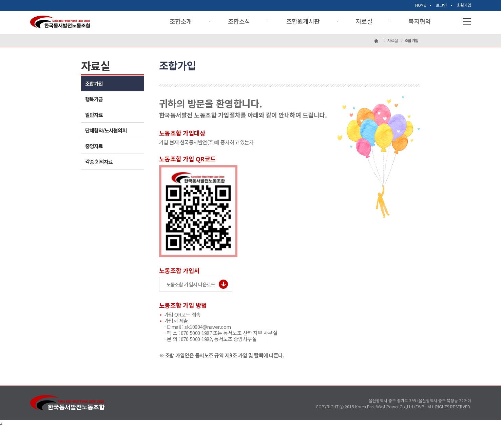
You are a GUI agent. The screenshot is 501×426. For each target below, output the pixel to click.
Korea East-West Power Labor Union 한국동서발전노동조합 (60, 22)
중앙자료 (94, 145)
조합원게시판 (303, 21)
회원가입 (464, 5)
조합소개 (181, 21)
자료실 (364, 21)
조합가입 (94, 83)
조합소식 (239, 21)
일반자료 (94, 114)
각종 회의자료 (99, 161)
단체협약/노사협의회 (106, 130)
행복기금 (94, 99)
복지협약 (419, 21)
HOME (420, 5)
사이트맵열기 (467, 21)
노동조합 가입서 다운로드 (190, 284)
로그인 (441, 5)
